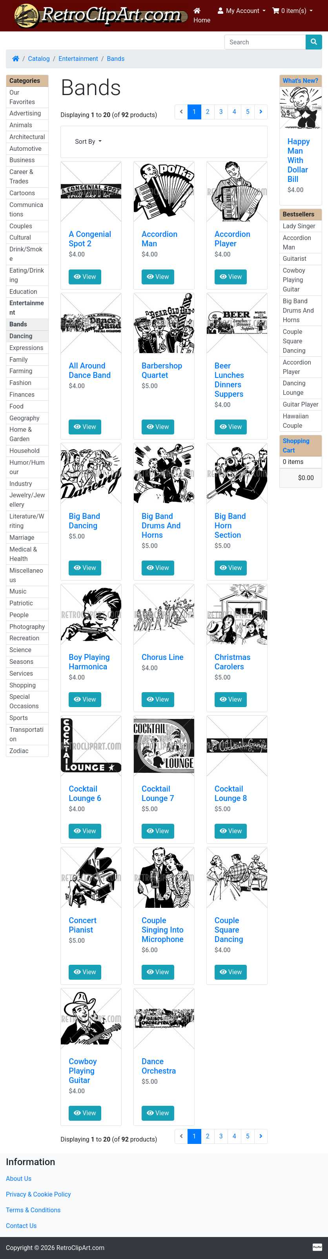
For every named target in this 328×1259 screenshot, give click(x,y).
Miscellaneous (26, 575)
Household (24, 450)
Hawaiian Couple (296, 420)
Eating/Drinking (26, 275)
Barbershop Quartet (162, 370)
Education (23, 291)
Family (18, 359)
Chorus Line (163, 657)
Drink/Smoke (25, 254)
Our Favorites (22, 97)
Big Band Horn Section (230, 525)
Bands (116, 58)
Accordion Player (232, 238)
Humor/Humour (27, 467)
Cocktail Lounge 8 (231, 793)
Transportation (26, 734)
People (19, 615)
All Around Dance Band (90, 370)
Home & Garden (20, 434)
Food (16, 406)
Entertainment (78, 58)
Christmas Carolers (233, 661)
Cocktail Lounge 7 (158, 793)
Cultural (20, 237)
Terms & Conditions (33, 1210)
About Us (18, 1178)
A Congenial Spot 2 (90, 238)
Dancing (21, 336)
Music (17, 591)
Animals (20, 125)
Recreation (24, 638)
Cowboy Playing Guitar (83, 1071)
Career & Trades (21, 176)
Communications (26, 209)
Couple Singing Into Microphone (163, 930)
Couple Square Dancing (229, 930)
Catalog (39, 58)
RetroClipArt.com (80, 1248)
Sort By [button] (86, 141)
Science (20, 650)
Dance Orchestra (159, 1066)
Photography (27, 626)
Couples (20, 226)
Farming (20, 371)
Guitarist (294, 258)
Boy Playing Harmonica (89, 661)
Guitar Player (301, 404)
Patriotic (21, 603)
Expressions (26, 348)
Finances (22, 394)
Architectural (27, 137)
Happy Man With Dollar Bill (299, 160)
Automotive (25, 148)
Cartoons (22, 193)
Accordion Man (297, 242)
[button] (241, 11)
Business (22, 160)
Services (21, 673)
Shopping (22, 685)
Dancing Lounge (294, 387)
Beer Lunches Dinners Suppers (229, 380)
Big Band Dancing (84, 520)
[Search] (265, 42)
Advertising (25, 113)
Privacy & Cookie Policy (38, 1194)
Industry (20, 483)
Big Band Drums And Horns (161, 525)
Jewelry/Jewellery (27, 499)
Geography (24, 418)
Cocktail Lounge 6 (85, 793)
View (85, 276)
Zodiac (19, 751)
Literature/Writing (26, 521)
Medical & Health (23, 554)
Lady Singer (299, 226)
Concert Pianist (83, 925)
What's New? (301, 80)
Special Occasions (24, 701)
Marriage (22, 537)
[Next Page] (261, 111)
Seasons (21, 661)
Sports (18, 718)
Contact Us (21, 1226)
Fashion (20, 383)
